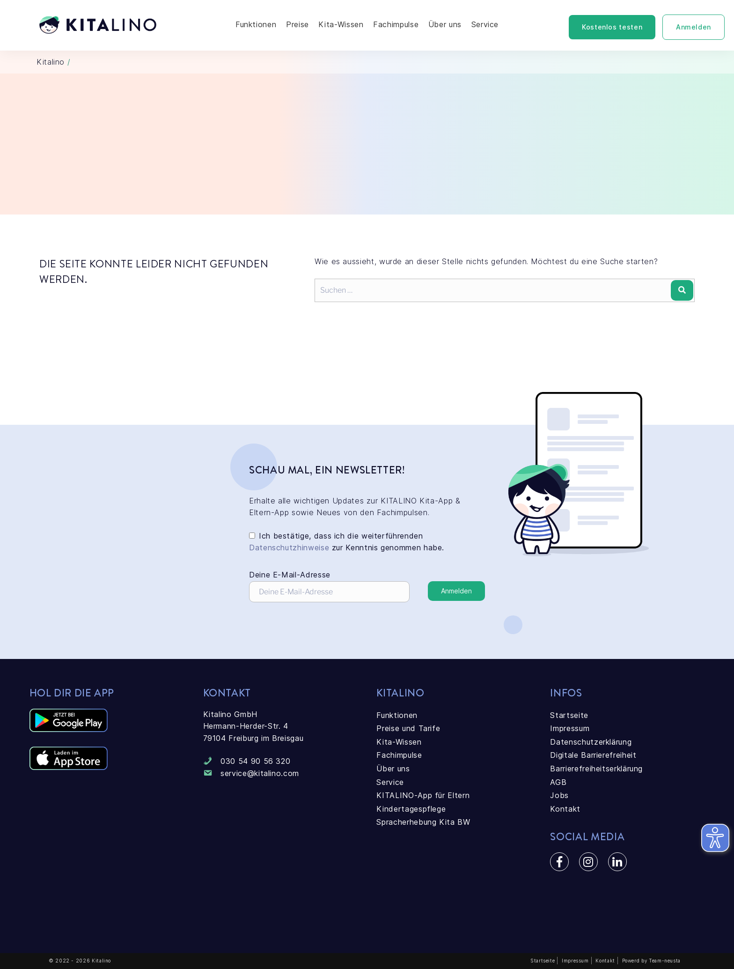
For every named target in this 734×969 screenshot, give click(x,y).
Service (485, 24)
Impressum (569, 728)
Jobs (559, 795)
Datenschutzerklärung (590, 742)
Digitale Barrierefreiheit (593, 755)
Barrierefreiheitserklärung (596, 768)
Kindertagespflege (411, 809)
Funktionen (255, 24)
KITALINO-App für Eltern (423, 795)
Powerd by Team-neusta (651, 960)
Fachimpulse (395, 24)
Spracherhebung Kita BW (423, 822)
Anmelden (693, 27)
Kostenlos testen (612, 27)
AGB (558, 782)
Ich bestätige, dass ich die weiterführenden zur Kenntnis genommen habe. (346, 542)
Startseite (569, 715)
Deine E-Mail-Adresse (329, 586)
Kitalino (51, 62)
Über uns (445, 24)
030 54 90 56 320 (255, 761)
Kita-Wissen (340, 24)
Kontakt (565, 809)
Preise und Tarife (408, 728)
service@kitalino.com (259, 773)
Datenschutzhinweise (289, 547)
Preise (297, 24)
